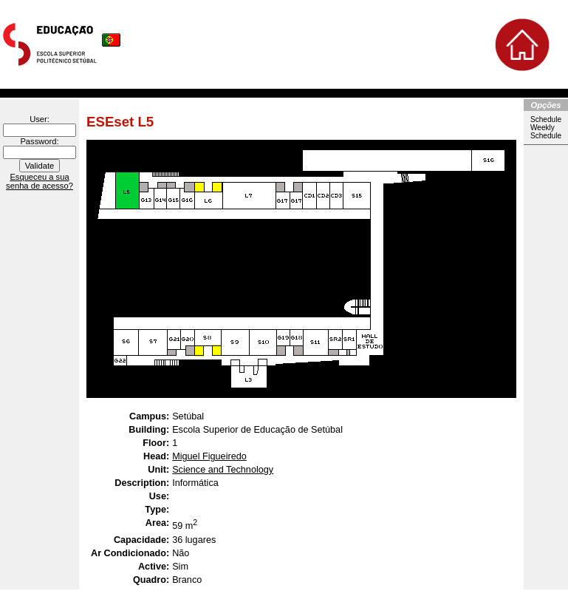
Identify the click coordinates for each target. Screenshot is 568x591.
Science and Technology (222, 470)
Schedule (545, 119)
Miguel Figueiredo (209, 456)
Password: (39, 141)
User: (39, 119)
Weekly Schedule (545, 132)
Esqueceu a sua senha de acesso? (39, 181)
